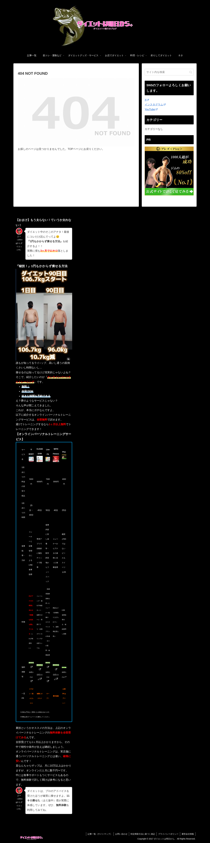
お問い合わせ (121, 834)
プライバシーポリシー (168, 834)
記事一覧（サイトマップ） (100, 834)
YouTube (151, 109)
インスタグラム (155, 104)
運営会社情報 (188, 834)
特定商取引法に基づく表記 (143, 834)
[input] (169, 72)
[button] (190, 72)
